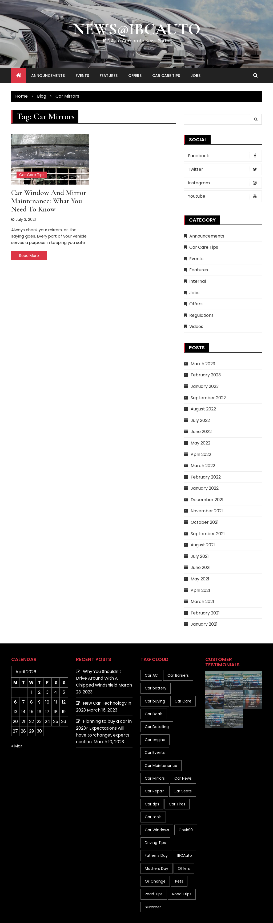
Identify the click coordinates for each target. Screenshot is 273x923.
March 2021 (202, 602)
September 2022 (208, 398)
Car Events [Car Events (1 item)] (155, 752)
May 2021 (200, 579)
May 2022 (200, 443)
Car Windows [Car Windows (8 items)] (157, 830)
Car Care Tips (166, 75)
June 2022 (201, 432)
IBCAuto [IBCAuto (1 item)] (184, 855)
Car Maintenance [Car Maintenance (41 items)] (161, 765)
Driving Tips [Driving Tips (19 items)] (155, 843)
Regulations (201, 316)
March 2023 (203, 364)
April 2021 (200, 591)
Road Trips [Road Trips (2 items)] (181, 894)
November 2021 (207, 511)
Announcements (48, 75)
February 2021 (205, 613)
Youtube (224, 196)
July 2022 (200, 421)
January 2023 (205, 387)
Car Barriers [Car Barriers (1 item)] (178, 675)
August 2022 (203, 409)
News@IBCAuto (136, 29)
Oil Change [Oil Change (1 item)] (155, 881)
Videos (196, 327)
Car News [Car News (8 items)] (183, 778)
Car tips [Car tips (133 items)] (152, 804)
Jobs (195, 75)
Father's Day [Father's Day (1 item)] (156, 855)
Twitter (224, 169)
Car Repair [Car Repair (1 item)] (154, 791)
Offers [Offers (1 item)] (184, 868)
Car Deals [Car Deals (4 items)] (154, 714)
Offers (135, 75)
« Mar (16, 746)
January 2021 (204, 624)
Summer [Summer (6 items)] (153, 907)
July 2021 (200, 557)
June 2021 (201, 568)
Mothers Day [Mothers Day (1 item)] (156, 868)
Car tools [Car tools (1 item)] (153, 817)
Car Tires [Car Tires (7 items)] (177, 804)
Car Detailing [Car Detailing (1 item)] (157, 727)
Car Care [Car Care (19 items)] (183, 701)
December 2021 (207, 500)
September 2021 (208, 534)
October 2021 (205, 522)
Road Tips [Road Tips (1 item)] (154, 894)
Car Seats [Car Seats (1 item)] (183, 791)
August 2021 (203, 545)
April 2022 (201, 454)
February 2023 (206, 375)
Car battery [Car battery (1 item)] (155, 688)
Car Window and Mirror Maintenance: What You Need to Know (48, 201)
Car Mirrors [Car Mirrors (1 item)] (155, 778)
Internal (197, 281)
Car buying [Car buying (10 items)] (155, 701)
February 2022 (206, 477)
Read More (29, 256)
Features (109, 75)
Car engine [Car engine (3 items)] (155, 740)
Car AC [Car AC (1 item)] (151, 675)
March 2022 (203, 466)
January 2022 (205, 488)
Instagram (224, 183)
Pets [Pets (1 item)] (179, 881)
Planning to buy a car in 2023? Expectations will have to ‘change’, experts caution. (104, 731)
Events (82, 75)
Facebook (224, 156)
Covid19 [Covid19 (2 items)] (186, 830)
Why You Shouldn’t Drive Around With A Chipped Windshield (98, 678)
